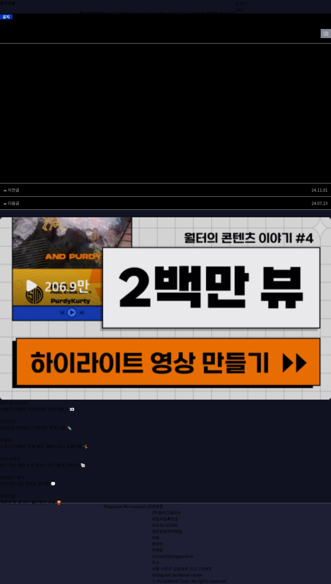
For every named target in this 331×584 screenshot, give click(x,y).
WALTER (227, 13)
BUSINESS (142, 13)
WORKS (160, 13)
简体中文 (243, 16)
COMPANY (121, 13)
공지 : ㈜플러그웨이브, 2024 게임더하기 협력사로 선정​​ (72, 203)
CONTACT (177, 13)
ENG (239, 10)
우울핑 (5, 447)
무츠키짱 (7, 503)
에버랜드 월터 (12, 485)
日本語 (241, 22)
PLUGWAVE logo (95, 13)
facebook (181, 575)
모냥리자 (7, 429)
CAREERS (196, 13)
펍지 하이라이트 (14, 410)
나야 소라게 (10, 466)
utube (196, 575)
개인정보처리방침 (167, 531)
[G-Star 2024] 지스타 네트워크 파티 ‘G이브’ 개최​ (67, 190)
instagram (161, 575)
